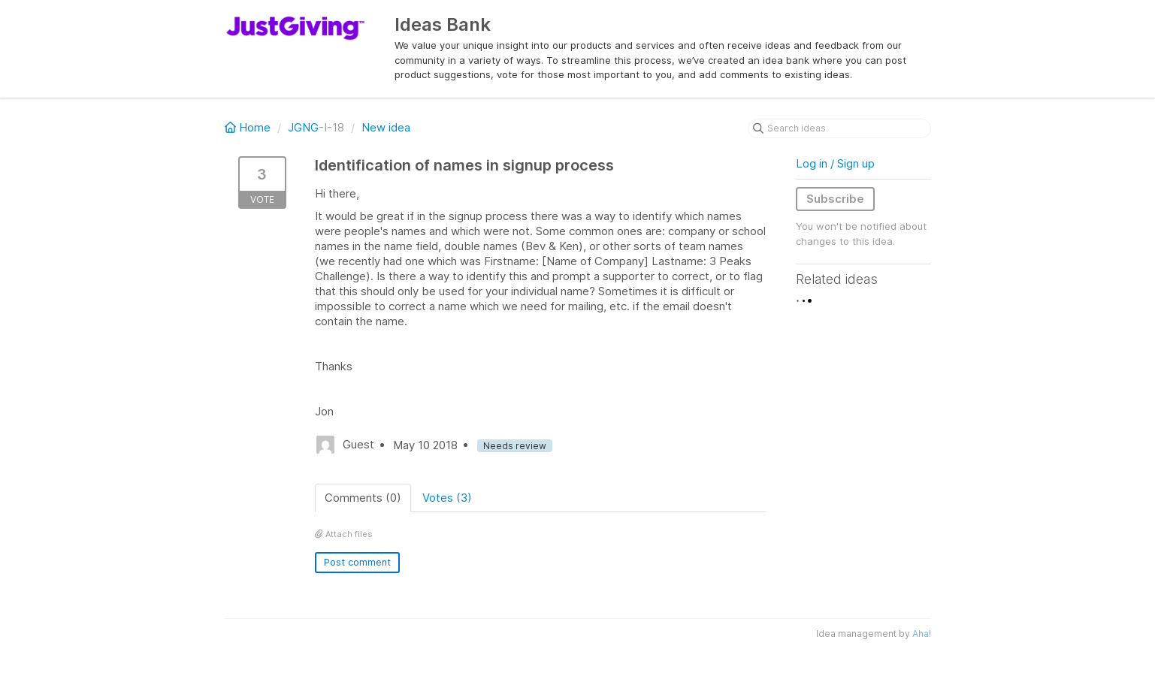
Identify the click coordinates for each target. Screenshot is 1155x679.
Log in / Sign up (835, 163)
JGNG (303, 127)
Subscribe (835, 199)
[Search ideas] (839, 128)
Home (249, 127)
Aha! (921, 633)
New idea (385, 127)
